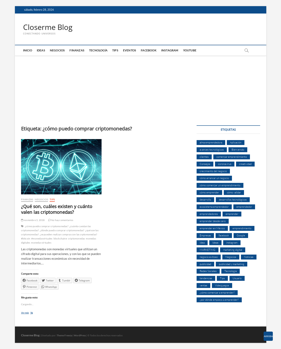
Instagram (169, 50)
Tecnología (98, 50)
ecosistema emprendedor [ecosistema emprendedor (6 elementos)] (214, 206)
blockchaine (60, 238)
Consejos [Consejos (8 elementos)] (205, 163)
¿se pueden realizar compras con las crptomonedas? (68, 234)
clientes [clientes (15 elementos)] (204, 156)
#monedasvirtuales (41, 238)
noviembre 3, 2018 (33, 220)
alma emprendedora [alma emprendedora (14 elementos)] (211, 142)
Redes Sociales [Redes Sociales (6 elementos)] (208, 271)
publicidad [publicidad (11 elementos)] (205, 264)
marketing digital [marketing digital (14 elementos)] (232, 249)
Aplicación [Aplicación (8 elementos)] (235, 142)
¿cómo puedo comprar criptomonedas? (46, 226)
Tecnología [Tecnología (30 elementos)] (230, 271)
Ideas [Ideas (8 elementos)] (215, 242)
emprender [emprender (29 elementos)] (232, 213)
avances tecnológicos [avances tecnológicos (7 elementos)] (212, 149)
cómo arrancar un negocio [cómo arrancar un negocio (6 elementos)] (214, 178)
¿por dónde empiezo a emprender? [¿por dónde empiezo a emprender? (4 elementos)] (219, 299)
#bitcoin (25, 238)
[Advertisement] (140, 86)
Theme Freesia (64, 335)
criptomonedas (76, 238)
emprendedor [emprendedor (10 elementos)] (244, 206)
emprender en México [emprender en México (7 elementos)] (212, 228)
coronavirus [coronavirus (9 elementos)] (224, 163)
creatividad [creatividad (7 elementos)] (245, 163)
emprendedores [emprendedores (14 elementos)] (209, 213)
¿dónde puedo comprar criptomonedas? (62, 230)
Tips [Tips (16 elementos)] (222, 278)
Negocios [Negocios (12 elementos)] (230, 256)
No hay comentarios (60, 220)
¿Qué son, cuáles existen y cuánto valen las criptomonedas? (56, 209)
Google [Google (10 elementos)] (241, 235)
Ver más (32, 313)
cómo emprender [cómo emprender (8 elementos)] (209, 192)
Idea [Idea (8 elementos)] (202, 242)
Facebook (149, 50)
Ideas (41, 50)
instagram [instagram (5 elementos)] (231, 242)
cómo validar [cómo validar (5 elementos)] (234, 192)
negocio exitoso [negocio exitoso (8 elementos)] (209, 256)
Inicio (27, 50)
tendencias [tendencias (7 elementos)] (206, 278)
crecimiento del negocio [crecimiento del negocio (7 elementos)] (213, 171)
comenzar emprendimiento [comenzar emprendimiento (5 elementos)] (231, 156)
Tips (115, 50)
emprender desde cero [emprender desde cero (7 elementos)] (213, 221)
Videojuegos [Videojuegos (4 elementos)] (222, 285)
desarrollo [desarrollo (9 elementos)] (205, 199)
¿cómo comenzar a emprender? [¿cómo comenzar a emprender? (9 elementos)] (217, 292)
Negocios (57, 50)
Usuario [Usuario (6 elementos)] (237, 278)
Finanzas (76, 50)
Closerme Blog (48, 27)
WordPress (80, 335)
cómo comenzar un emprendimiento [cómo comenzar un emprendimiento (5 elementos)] (220, 185)
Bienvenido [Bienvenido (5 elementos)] (238, 149)
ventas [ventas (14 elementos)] (203, 285)
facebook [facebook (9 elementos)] (224, 235)
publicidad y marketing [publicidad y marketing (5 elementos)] (231, 264)
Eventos (129, 50)
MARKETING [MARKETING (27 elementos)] (207, 249)
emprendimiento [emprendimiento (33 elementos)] (242, 228)
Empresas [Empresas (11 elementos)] (205, 235)
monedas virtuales (41, 242)
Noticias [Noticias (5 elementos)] (248, 256)
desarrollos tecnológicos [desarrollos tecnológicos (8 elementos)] (233, 199)
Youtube (189, 50)
